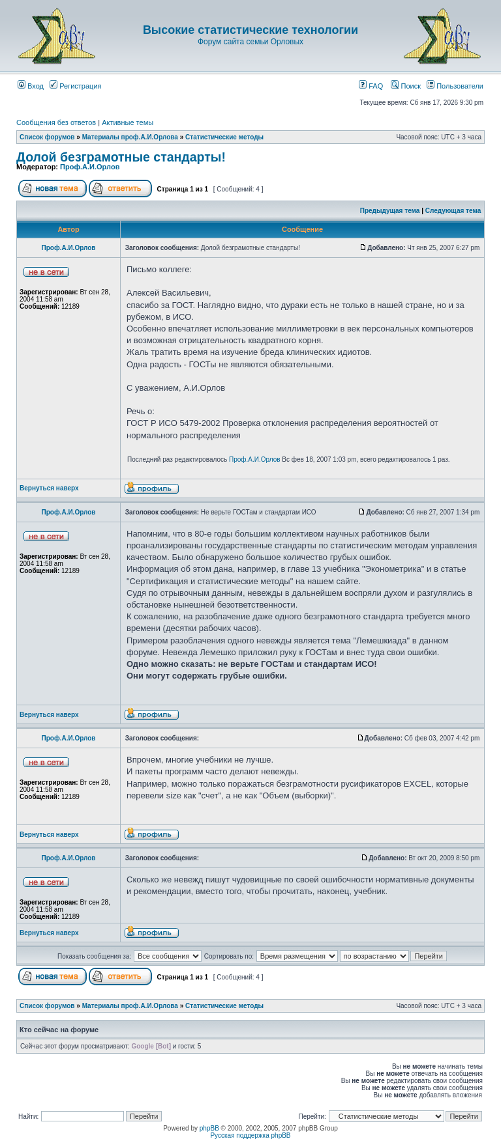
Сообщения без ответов (56, 122)
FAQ (371, 86)
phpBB (209, 1128)
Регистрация (75, 86)
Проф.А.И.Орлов (89, 167)
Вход (31, 86)
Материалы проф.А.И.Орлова (130, 137)
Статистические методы (224, 137)
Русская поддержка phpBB (250, 1135)
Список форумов (47, 137)
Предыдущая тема (390, 210)
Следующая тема (453, 210)
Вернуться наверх (49, 488)
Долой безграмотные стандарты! (121, 157)
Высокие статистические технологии (250, 29)
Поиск (406, 86)
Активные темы (127, 122)
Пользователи (455, 86)
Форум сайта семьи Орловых (250, 41)
